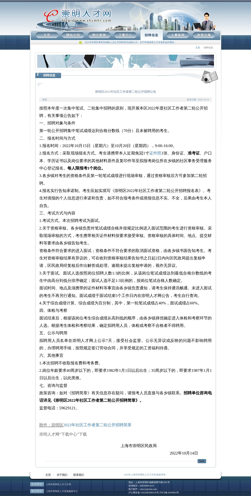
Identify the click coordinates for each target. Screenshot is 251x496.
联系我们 (78, 475)
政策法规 (204, 35)
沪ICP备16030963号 (169, 492)
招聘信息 (151, 35)
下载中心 (125, 35)
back (201, 461)
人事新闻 (178, 35)
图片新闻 (99, 35)
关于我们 (62, 475)
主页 (47, 35)
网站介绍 (73, 35)
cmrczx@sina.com (148, 489)
